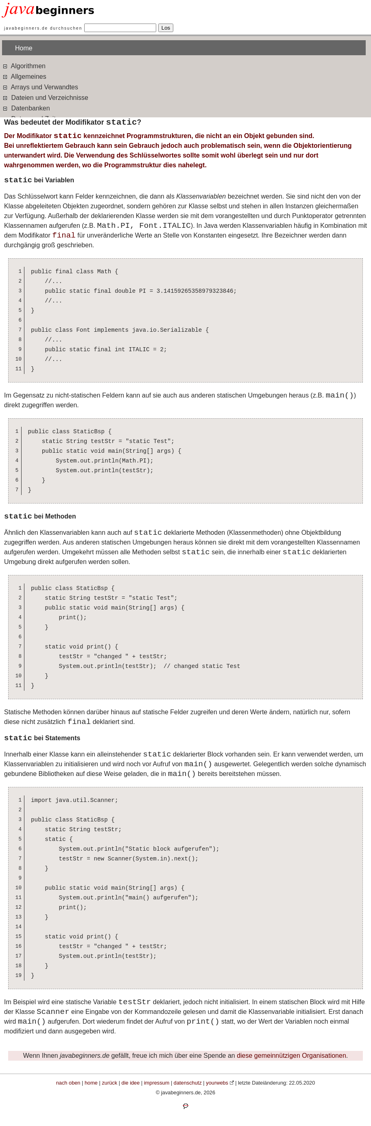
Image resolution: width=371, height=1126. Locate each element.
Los (165, 28)
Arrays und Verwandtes (40, 87)
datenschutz (188, 1083)
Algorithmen (24, 65)
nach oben (68, 1083)
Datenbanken (26, 108)
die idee (131, 1083)
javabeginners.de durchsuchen (43, 28)
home (91, 1083)
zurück (109, 1083)
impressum (157, 1083)
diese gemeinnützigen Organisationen (291, 1055)
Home (24, 48)
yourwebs (217, 1083)
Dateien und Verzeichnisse (45, 97)
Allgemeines (24, 76)
